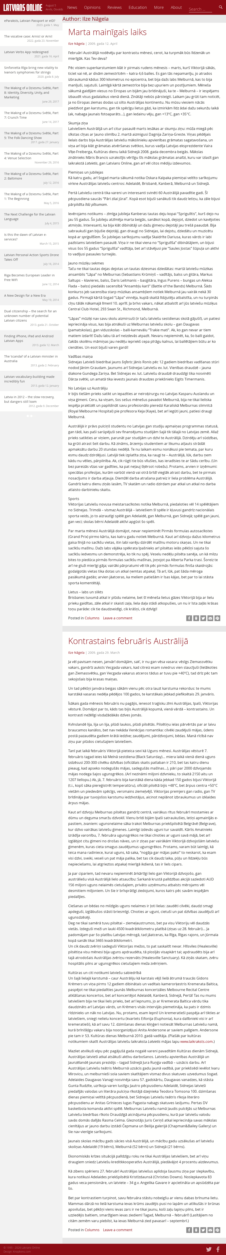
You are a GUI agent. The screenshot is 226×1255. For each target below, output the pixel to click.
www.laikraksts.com (196, 1041)
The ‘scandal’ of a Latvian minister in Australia (31, 360)
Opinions (122, 7)
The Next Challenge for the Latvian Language (31, 218)
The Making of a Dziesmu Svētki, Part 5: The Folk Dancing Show (31, 137)
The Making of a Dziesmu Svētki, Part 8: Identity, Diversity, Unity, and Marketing (31, 94)
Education (168, 7)
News (102, 7)
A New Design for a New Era (31, 297)
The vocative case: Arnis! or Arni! (31, 38)
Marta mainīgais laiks (107, 31)
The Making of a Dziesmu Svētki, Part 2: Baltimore (31, 178)
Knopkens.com (22, 1251)
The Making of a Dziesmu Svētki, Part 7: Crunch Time (31, 117)
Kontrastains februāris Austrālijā (128, 640)
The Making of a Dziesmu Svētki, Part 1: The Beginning (31, 198)
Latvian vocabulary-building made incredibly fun (31, 381)
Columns (92, 618)
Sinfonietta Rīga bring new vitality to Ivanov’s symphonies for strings (31, 72)
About (206, 7)
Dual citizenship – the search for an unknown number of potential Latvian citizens (31, 318)
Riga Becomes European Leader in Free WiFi (31, 279)
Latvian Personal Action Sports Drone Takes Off (31, 259)
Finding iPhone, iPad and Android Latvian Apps (31, 340)
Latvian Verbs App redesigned (31, 54)
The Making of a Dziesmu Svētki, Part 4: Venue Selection (31, 157)
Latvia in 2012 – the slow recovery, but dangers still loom (31, 401)
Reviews (144, 7)
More (189, 7)
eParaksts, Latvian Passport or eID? (31, 23)
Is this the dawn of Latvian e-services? (31, 238)
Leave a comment (117, 618)
